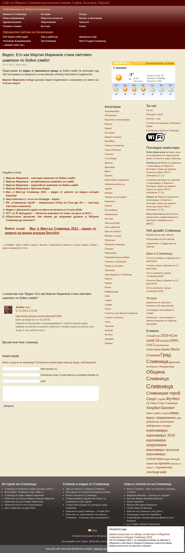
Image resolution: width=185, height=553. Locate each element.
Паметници (111, 253)
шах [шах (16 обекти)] (163, 472)
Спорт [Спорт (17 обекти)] (151, 399)
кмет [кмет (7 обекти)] (158, 425)
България (110, 132)
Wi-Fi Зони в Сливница (156, 137)
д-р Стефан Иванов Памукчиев (143, 524)
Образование (48, 22)
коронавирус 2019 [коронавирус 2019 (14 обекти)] (160, 435)
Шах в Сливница (159, 253)
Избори (109, 192)
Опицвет (109, 248)
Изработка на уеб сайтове (160, 234)
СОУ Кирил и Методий (15, 36)
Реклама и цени (154, 114)
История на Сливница (19, 484)
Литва (93, 245)
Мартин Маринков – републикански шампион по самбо (40, 181)
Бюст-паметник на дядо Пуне (20, 508)
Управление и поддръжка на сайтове (161, 245)
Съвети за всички (114, 317)
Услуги (83, 14)
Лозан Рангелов (135, 501)
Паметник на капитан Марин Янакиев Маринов (29, 498)
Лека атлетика (112, 223)
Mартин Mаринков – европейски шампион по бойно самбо (42, 185)
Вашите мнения (113, 137)
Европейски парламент (117, 179)
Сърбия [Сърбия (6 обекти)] (161, 399)
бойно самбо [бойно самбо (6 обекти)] (153, 413)
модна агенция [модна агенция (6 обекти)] (171, 459)
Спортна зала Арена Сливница (121, 313)
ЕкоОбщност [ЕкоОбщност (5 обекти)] (152, 366)
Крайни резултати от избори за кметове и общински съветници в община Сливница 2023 (139, 536)
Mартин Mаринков (13, 79)
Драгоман (110, 167)
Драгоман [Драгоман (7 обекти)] (174, 362)
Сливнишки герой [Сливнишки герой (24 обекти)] (163, 393)
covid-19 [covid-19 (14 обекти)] (152, 340)
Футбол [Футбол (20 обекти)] (173, 399)
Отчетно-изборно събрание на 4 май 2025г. (163, 259)
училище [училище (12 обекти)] (152, 472)
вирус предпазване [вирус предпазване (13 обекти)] (161, 418)
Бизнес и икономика (90, 18)
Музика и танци (113, 235)
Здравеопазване (12, 22)
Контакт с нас (153, 118)
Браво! (108, 128)
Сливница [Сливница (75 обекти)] (159, 386)
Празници (110, 270)
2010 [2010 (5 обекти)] (157, 336)
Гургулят (109, 154)
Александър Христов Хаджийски (144, 514)
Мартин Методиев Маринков (142, 504)
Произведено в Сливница (118, 274)
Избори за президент (116, 197)
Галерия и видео (12, 26)
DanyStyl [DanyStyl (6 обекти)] (164, 340)
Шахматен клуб (88, 36)
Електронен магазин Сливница (162, 130)
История (45, 14)
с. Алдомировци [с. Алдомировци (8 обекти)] (162, 467)
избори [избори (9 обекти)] (150, 425)
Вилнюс (44, 245)
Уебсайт (109, 330)
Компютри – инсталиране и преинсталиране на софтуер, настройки (161, 320)
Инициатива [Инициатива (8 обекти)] (166, 366)
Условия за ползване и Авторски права (163, 124)
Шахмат (109, 343)
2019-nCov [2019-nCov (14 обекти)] (169, 336)
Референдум (111, 291)
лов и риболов (112, 227)
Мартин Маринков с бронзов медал (28, 188)
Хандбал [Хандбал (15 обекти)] (153, 408)
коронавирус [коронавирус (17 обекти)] (157, 430)
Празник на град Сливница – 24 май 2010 (88, 511)
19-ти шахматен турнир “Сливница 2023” (158, 274)
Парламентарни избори (117, 257)
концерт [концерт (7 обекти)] (166, 425)
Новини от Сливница (15, 14)
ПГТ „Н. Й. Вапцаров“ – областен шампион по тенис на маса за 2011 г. (49, 213)
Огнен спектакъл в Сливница (81, 495)
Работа (108, 278)
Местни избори (113, 231)
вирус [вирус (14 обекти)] (174, 413)
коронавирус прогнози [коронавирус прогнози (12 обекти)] (162, 449)
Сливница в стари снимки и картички (24, 495)
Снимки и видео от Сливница (86, 484)
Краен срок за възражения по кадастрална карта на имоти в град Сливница (163, 155)
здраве (108, 188)
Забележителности (115, 184)
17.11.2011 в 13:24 (26, 310)
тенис (108, 321)
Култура (45, 26)
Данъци (109, 162)
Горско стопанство (114, 145)
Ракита (108, 283)
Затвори (181, 528)
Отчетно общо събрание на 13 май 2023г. (162, 282)
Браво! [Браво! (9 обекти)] (166, 349)
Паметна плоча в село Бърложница (23, 504)
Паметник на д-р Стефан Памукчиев (24, 501)
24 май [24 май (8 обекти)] (150, 335)
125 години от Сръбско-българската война (88, 492)
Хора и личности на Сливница (147, 484)
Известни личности (52, 18)
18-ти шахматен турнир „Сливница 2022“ (158, 289)
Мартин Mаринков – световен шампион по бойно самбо (40, 178)
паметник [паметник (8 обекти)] (152, 463)
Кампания (110, 201)
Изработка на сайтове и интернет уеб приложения (160, 304)
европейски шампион (61, 245)
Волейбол (110, 141)
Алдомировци (112, 111)
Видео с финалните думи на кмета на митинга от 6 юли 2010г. (44, 209)
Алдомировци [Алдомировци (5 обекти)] (162, 345)
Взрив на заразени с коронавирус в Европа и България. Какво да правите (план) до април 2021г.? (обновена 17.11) (163, 169)
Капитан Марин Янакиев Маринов (145, 498)
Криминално (111, 214)
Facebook (106, 541)
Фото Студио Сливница (92, 41)
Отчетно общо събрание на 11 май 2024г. (162, 267)
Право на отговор (114, 265)
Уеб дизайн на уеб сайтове (160, 239)
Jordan (20, 307)
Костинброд (111, 210)
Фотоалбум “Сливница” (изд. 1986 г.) (24, 492)
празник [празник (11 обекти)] (164, 463)
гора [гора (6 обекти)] (178, 418)
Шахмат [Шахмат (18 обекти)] (168, 408)
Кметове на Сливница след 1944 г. (145, 511)
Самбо (108, 300)
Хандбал (109, 339)
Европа (109, 175)
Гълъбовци (111, 158)
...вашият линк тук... (14, 44)
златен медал (81, 245)
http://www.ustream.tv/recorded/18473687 (39, 316)
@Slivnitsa (94, 541)
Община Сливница (115, 244)
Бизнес (108, 124)
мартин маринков (11, 248)
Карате (108, 205)
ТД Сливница (48, 41)
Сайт (107, 296)
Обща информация (13, 18)
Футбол (109, 334)
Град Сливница (113, 149)
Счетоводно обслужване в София (160, 311)
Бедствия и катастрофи (117, 119)
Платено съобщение (115, 261)
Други (108, 171)
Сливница (151, 179)
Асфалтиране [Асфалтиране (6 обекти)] (153, 349)
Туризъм (84, 22)
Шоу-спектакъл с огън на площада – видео (33, 199)
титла (24, 248)
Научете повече (102, 548)
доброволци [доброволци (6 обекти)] (152, 421)
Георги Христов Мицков (139, 508)
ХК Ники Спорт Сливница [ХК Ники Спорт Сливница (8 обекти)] (162, 403)
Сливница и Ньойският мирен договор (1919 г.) (29, 488)
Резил (108, 287)
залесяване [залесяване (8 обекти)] (167, 421)
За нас (149, 110)
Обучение (110, 240)
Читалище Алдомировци (17, 41)
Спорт (82, 26)
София (108, 304)
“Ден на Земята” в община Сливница (85, 488)
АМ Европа (111, 115)
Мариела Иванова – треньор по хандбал (148, 495)
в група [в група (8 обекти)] (165, 413)
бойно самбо (22, 245)
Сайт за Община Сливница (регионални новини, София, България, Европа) (56, 3)
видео (34, 245)
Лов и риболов (49, 36)
